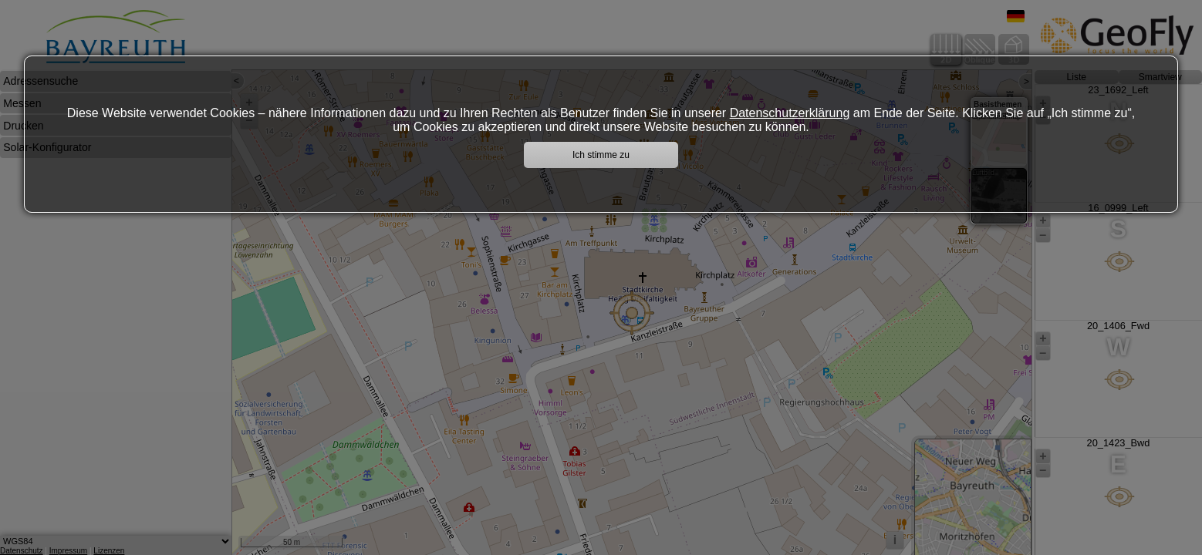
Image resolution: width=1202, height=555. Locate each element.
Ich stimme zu (601, 155)
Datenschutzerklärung (790, 112)
